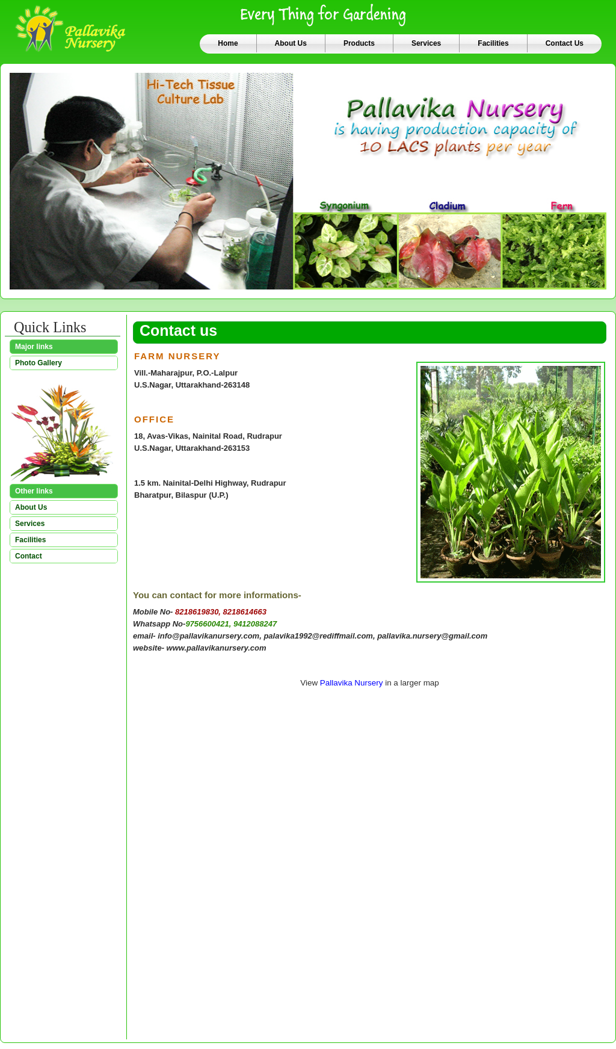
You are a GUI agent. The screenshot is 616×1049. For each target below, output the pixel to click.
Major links (34, 346)
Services (426, 43)
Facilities (493, 43)
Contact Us (565, 43)
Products (359, 43)
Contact (28, 556)
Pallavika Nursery (351, 682)
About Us (291, 43)
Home (228, 43)
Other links (34, 491)
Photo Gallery (38, 363)
